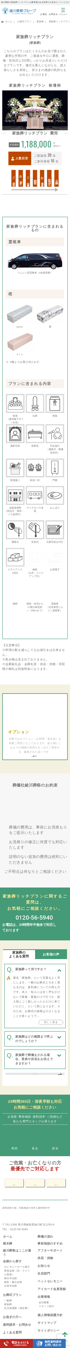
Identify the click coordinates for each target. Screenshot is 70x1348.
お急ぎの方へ (12, 1304)
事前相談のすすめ (50, 1230)
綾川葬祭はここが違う (17, 1239)
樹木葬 (7, 1230)
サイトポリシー (49, 1317)
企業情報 (44, 1283)
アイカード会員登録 (52, 1275)
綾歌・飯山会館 (13, 1269)
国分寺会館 (10, 1265)
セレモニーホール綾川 (17, 1253)
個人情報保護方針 (50, 1301)
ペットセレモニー (50, 1268)
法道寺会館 (10, 1272)
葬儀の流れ (45, 1223)
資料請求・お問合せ (17, 1311)
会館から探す (12, 1248)
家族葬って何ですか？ (31, 943)
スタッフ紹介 (46, 1293)
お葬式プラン (24, 21)
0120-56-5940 (19, 1216)
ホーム (8, 21)
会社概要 (44, 1289)
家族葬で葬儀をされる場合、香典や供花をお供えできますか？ (34, 1033)
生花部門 (44, 1260)
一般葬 (8, 1287)
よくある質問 (12, 1319)
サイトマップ (47, 1309)
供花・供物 (45, 1244)
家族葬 (40, 21)
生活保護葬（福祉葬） (17, 1294)
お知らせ (44, 1252)
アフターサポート (50, 1237)
